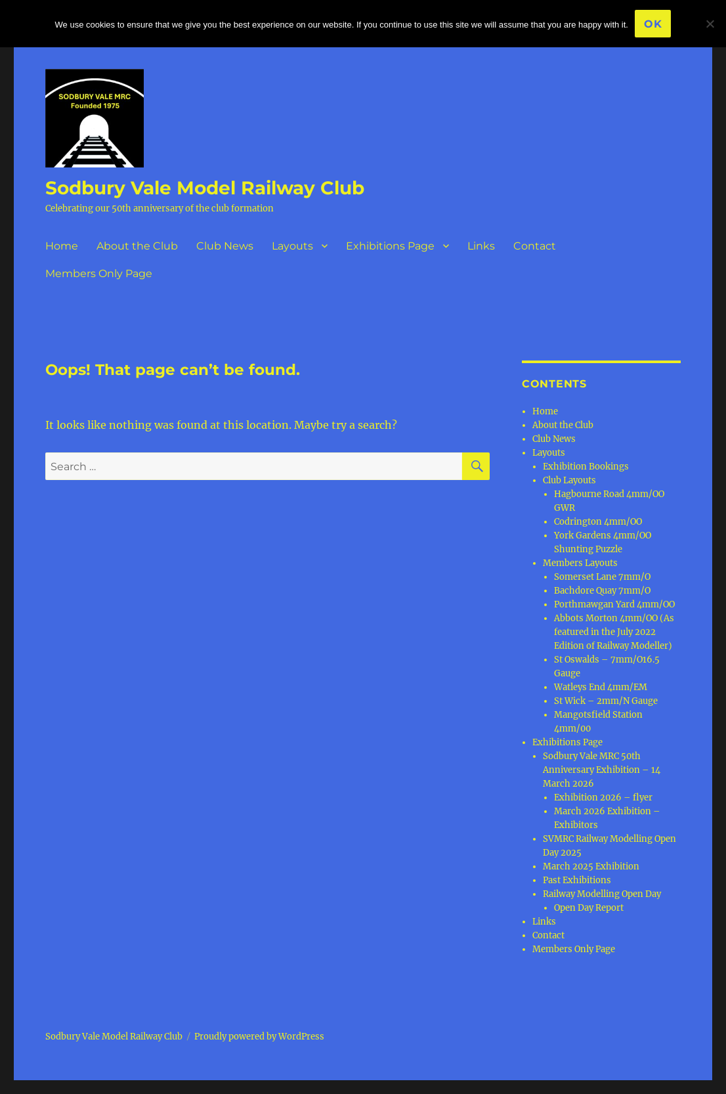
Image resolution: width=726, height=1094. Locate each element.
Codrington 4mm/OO (598, 521)
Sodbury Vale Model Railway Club (204, 188)
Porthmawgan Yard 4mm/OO (614, 604)
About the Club (137, 246)
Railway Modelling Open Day (602, 894)
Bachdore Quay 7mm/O (602, 590)
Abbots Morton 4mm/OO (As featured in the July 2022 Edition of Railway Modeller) (614, 632)
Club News (224, 246)
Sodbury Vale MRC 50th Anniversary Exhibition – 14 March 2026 (601, 770)
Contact (534, 246)
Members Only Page (98, 273)
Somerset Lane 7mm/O (602, 576)
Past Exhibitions (577, 880)
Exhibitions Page (390, 246)
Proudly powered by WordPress (259, 1036)
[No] (709, 23)
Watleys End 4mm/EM (600, 687)
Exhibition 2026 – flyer (603, 797)
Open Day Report (589, 907)
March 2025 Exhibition (591, 866)
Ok (653, 24)
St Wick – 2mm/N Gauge (606, 701)
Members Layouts (580, 563)
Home (61, 246)
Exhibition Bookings (586, 466)
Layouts (292, 246)
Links (481, 246)
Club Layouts (569, 480)
